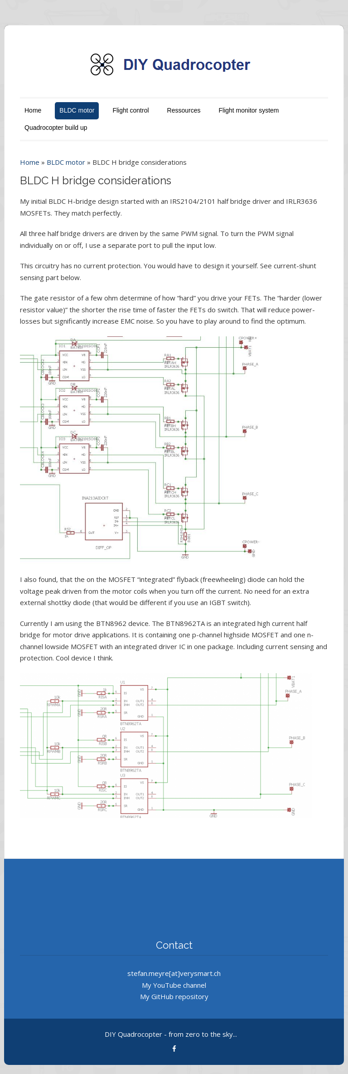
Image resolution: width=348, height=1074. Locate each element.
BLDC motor (76, 110)
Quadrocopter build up (55, 127)
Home (32, 110)
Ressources (184, 110)
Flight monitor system (248, 110)
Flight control (130, 110)
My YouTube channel (174, 985)
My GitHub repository (174, 996)
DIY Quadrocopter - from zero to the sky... (171, 1034)
